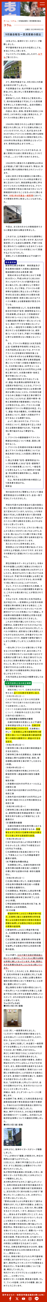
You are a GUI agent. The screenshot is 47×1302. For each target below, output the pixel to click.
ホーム (6, 21)
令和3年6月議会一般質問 (21, 195)
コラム (13, 21)
